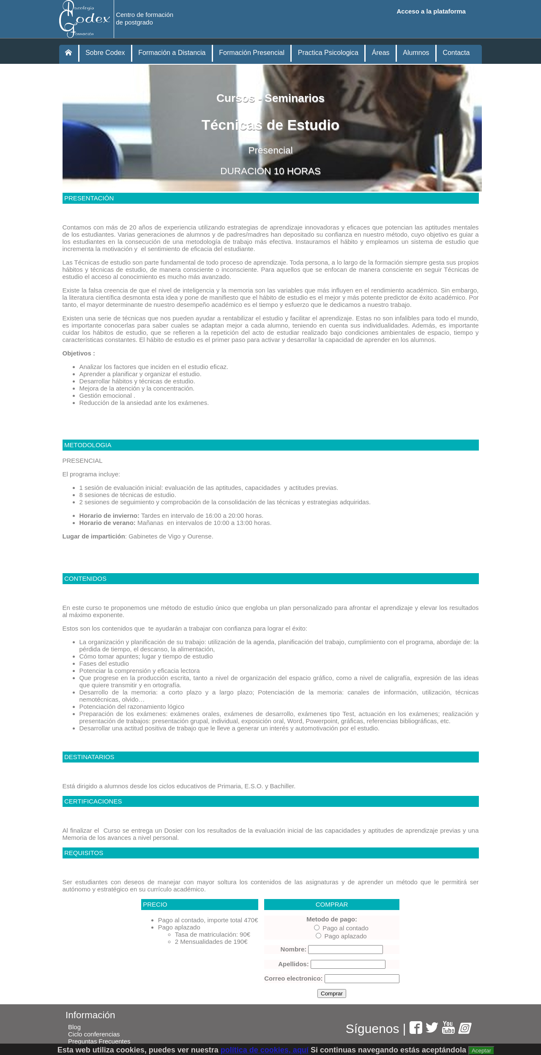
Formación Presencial (251, 52)
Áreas (381, 52)
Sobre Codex (105, 52)
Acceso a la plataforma (431, 11)
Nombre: (294, 949)
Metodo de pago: (331, 919)
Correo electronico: (293, 978)
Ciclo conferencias (94, 1034)
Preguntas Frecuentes (99, 1041)
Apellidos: (293, 964)
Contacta (456, 52)
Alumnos (416, 52)
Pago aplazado (341, 936)
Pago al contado (341, 928)
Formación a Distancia (171, 52)
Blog (74, 1026)
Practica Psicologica (328, 52)
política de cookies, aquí (265, 1050)
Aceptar (481, 1050)
